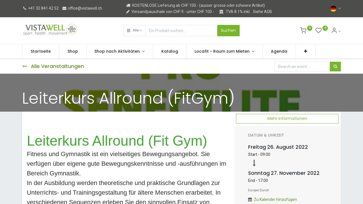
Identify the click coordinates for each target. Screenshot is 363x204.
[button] (134, 30)
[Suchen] (335, 66)
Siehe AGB (262, 11)
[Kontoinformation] (336, 31)
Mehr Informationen (287, 118)
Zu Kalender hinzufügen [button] (275, 199)
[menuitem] (40, 51)
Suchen (228, 30)
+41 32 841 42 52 (40, 8)
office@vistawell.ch (82, 8)
